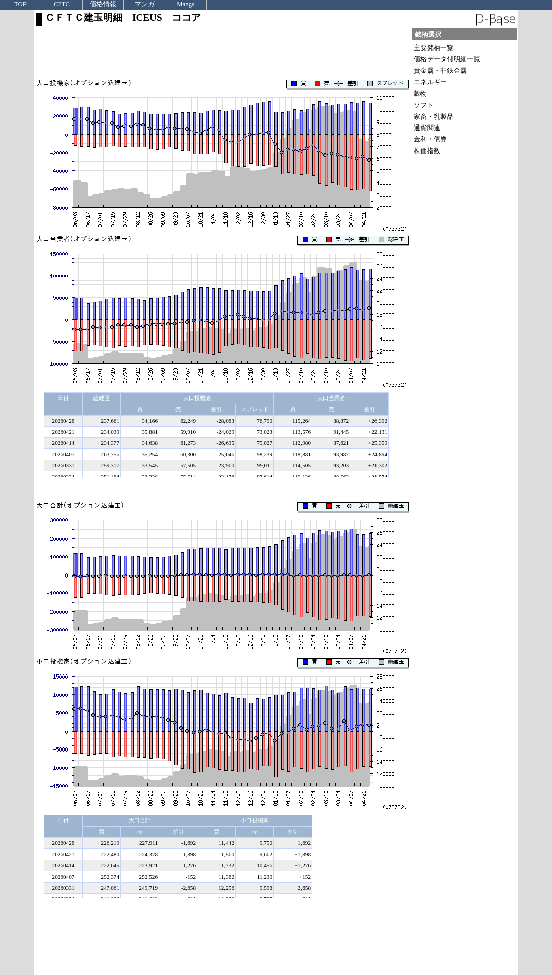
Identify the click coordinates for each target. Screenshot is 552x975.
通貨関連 (427, 128)
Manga (186, 4)
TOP (20, 4)
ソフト (424, 105)
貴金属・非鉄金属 (440, 70)
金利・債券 (430, 139)
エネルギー (430, 82)
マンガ (145, 4)
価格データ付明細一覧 (447, 59)
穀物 (420, 93)
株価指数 (427, 151)
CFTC (62, 4)
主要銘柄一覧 (434, 48)
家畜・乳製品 (434, 116)
